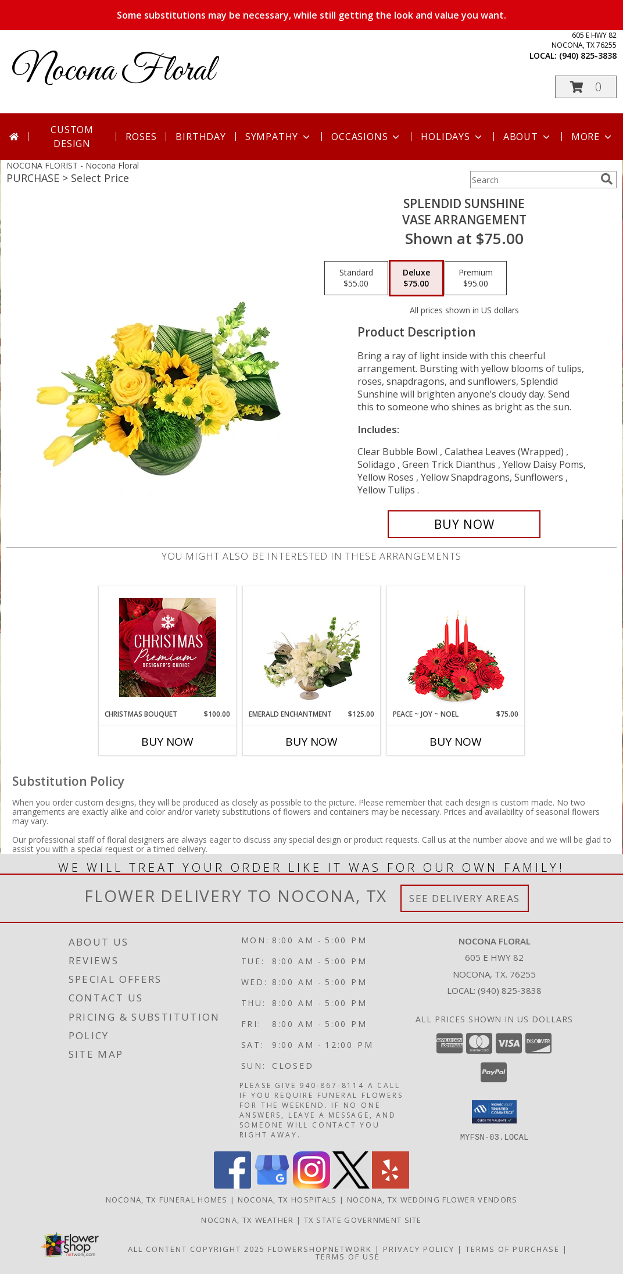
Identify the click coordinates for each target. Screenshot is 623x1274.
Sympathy (278, 136)
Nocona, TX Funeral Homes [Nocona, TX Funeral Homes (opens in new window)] (167, 1199)
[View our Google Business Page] (272, 1184)
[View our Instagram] (311, 1184)
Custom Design (72, 136)
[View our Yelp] (390, 1184)
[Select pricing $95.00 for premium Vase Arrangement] (475, 278)
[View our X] (351, 1184)
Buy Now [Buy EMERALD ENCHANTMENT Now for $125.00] (311, 741)
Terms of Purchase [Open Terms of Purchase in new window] (513, 1248)
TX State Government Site (363, 1219)
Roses (141, 136)
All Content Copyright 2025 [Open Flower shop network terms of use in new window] (196, 1248)
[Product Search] (533, 179)
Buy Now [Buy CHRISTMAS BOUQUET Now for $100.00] (167, 741)
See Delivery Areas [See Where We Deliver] (464, 898)
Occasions (366, 136)
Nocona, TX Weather (247, 1219)
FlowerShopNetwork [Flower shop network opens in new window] (320, 1248)
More (592, 136)
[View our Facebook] (232, 1184)
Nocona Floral (113, 71)
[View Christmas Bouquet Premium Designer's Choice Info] (167, 647)
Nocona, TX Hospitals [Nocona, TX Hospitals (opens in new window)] (287, 1199)
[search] (606, 179)
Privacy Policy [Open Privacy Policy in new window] (418, 1248)
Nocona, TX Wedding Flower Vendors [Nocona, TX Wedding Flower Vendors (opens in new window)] (432, 1199)
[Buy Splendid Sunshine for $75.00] (464, 524)
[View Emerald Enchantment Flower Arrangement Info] (311, 647)
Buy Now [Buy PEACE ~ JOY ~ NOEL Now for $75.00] (455, 741)
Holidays (452, 136)
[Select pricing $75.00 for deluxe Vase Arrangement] (416, 278)
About (527, 136)
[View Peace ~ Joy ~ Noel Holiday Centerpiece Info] (455, 647)
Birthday (200, 136)
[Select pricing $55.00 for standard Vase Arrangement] (356, 278)
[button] (586, 87)
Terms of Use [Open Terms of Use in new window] (348, 1256)
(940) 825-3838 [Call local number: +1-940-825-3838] (588, 55)
